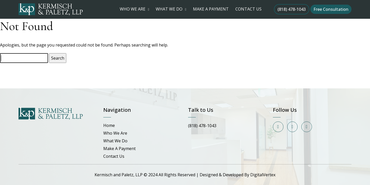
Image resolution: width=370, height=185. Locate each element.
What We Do (115, 141)
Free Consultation (330, 9)
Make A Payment (119, 148)
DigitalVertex (262, 175)
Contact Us (113, 156)
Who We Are (115, 133)
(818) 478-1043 (292, 9)
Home (109, 125)
